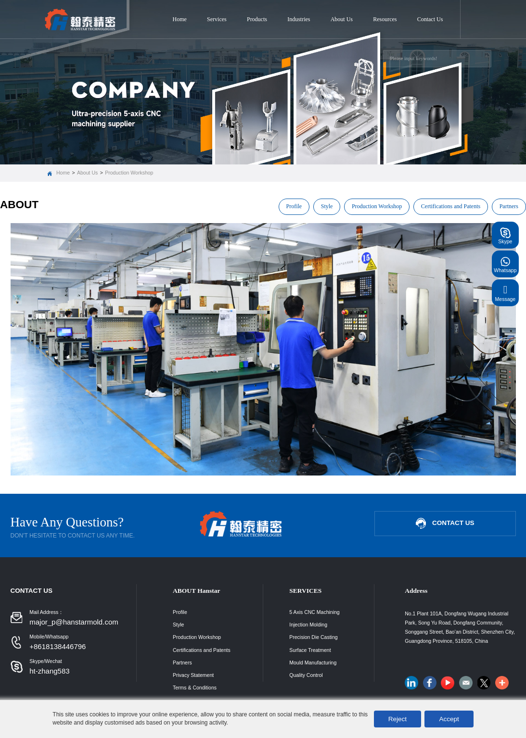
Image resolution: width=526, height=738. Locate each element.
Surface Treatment (310, 650)
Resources (385, 19)
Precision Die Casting (313, 637)
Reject (397, 719)
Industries (298, 19)
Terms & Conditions (195, 687)
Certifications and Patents (450, 206)
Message (505, 292)
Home (180, 19)
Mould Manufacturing (312, 662)
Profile (294, 206)
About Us (342, 19)
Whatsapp (505, 263)
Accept (449, 719)
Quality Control (305, 675)
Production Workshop (129, 172)
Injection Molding (308, 624)
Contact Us (430, 19)
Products (257, 19)
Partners (509, 206)
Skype (505, 234)
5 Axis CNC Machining (314, 612)
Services (217, 19)
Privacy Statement (193, 675)
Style (327, 206)
